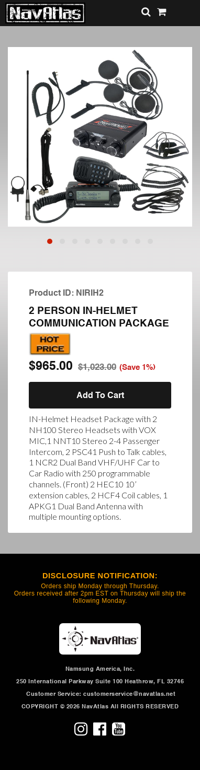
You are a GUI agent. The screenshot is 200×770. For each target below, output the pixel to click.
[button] (49, 241)
